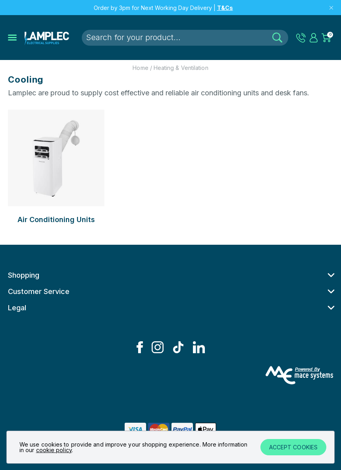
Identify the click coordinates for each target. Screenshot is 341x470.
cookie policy (54, 450)
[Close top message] (331, 8)
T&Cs (225, 7)
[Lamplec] (47, 37)
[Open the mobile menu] (12, 38)
